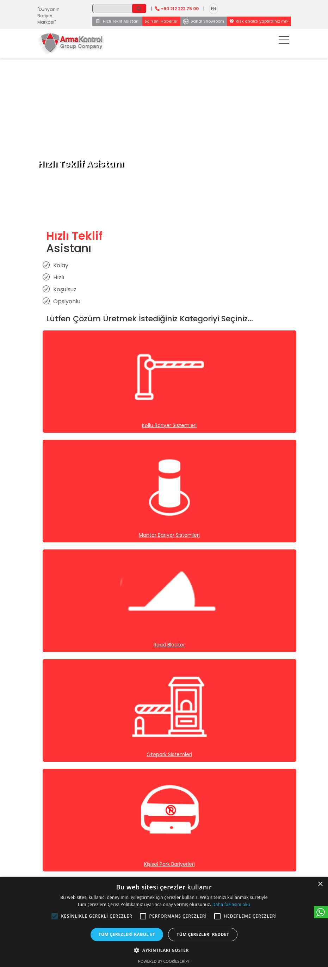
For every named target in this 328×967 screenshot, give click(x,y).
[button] (55, 916)
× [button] (320, 884)
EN (213, 9)
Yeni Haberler (161, 21)
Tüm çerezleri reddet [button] (203, 934)
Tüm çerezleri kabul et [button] (127, 934)
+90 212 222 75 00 (180, 9)
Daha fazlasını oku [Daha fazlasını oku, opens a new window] (231, 904)
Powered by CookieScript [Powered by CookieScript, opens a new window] (164, 961)
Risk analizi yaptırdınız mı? (259, 21)
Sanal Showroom (203, 21)
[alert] (164, 922)
